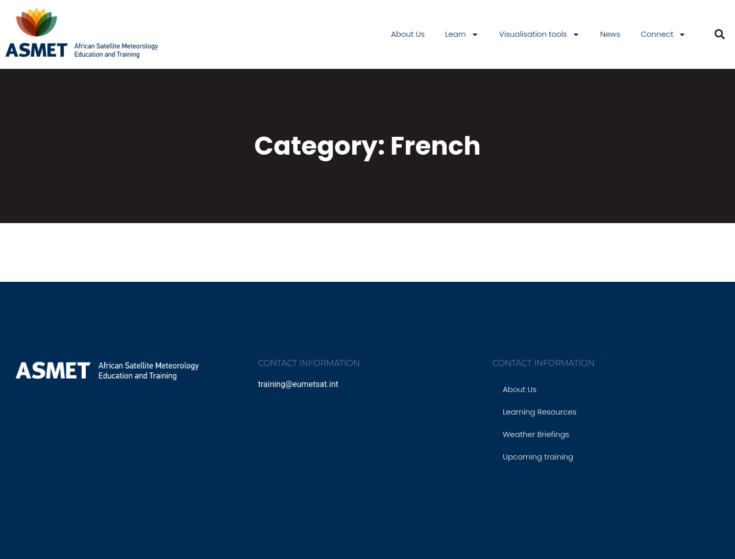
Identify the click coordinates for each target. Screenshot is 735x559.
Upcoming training (538, 456)
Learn (462, 34)
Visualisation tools (539, 34)
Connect (663, 34)
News (610, 34)
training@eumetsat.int (298, 384)
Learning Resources (539, 411)
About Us (408, 34)
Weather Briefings (536, 434)
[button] (719, 34)
